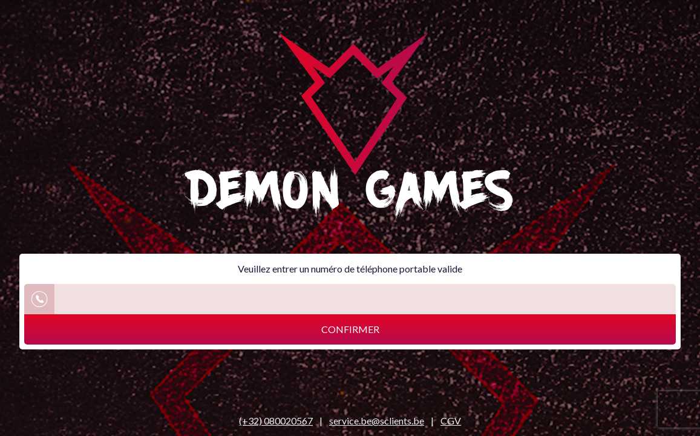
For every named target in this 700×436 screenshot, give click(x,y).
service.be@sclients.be (376, 420)
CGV (450, 420)
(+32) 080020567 (276, 420)
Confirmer (350, 329)
